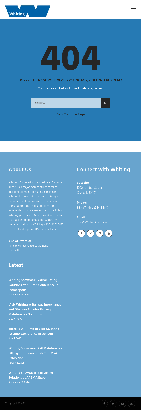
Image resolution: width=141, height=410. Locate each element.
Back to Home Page (70, 114)
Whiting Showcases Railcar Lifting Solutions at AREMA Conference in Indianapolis (33, 285)
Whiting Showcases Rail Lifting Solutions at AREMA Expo (31, 375)
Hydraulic (14, 250)
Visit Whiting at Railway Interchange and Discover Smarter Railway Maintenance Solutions (35, 309)
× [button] (118, 404)
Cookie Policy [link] (90, 405)
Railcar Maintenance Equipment (28, 246)
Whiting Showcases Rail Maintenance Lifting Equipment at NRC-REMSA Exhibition (35, 353)
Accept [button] (109, 405)
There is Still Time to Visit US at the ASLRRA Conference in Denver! (34, 331)
